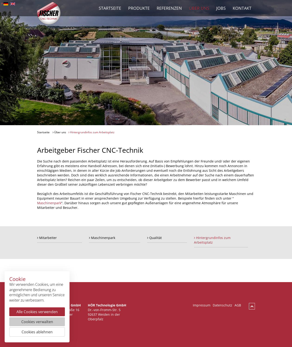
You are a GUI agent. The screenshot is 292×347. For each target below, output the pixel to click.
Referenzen (169, 8)
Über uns (199, 8)
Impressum (201, 305)
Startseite (110, 8)
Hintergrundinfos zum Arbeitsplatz (91, 132)
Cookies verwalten (37, 321)
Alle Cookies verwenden (37, 311)
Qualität (154, 238)
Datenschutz (222, 305)
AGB (238, 305)
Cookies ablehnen (37, 331)
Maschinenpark (49, 203)
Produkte (139, 8)
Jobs (221, 8)
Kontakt (242, 8)
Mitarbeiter (47, 238)
